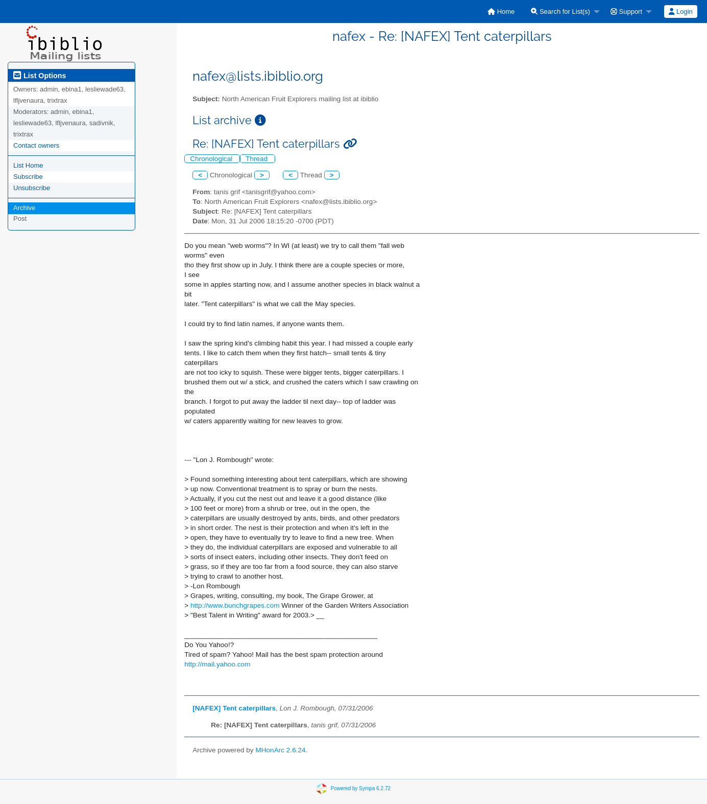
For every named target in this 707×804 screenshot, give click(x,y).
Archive (24, 208)
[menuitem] (501, 11)
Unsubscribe (31, 188)
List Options (39, 76)
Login (680, 11)
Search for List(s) (560, 11)
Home (501, 11)
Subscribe (28, 176)
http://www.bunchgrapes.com (235, 605)
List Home (28, 165)
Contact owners (36, 145)
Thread (258, 159)
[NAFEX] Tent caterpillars (234, 708)
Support (626, 11)
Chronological (212, 159)
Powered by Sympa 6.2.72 (361, 788)
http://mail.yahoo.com (217, 664)
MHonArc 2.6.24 (280, 750)
